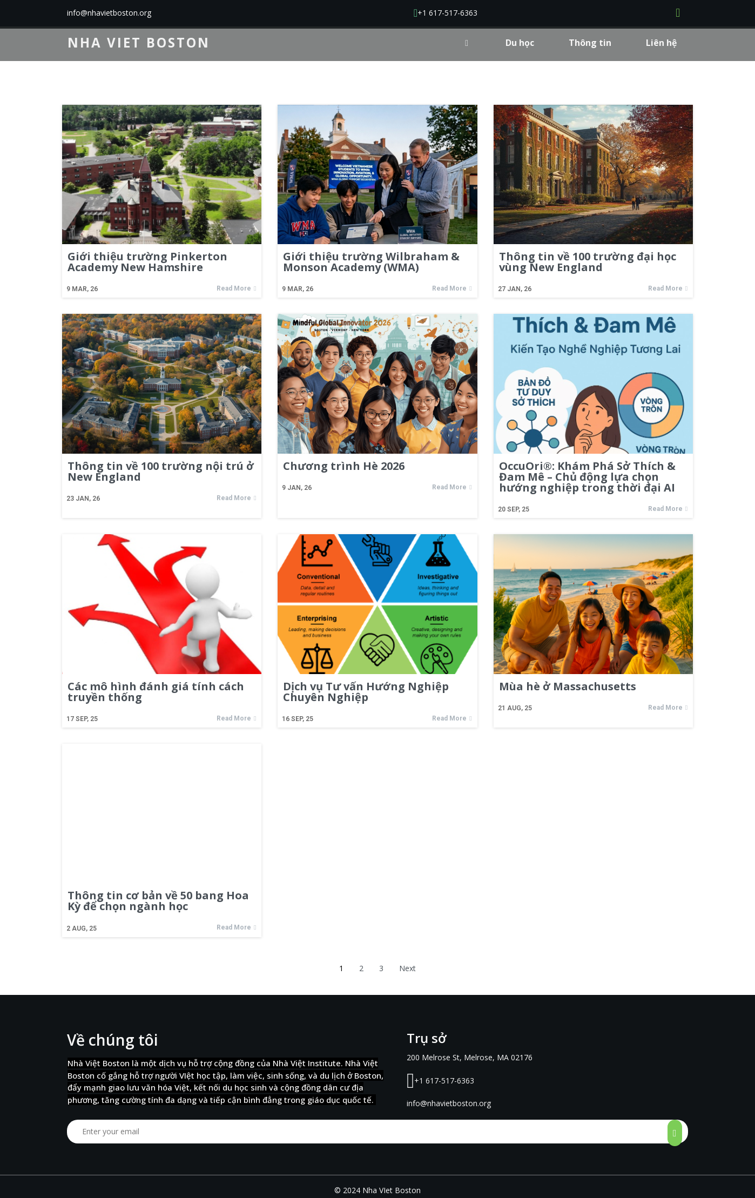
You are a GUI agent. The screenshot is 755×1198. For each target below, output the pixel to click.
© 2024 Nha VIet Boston (377, 1174)
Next (407, 969)
